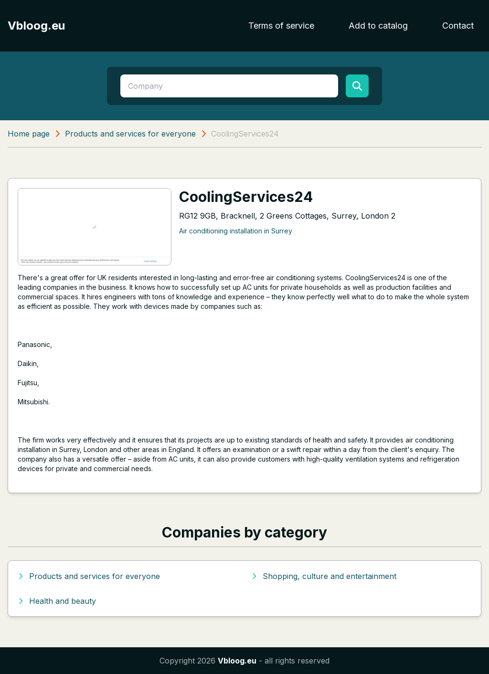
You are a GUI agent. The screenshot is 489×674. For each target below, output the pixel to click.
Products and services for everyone (130, 133)
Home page (29, 133)
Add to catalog (378, 26)
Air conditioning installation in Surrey (235, 231)
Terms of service (281, 26)
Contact (458, 26)
